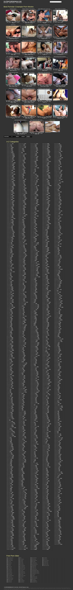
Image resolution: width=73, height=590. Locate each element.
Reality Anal (44, 496)
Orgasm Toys (44, 370)
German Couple (33, 151)
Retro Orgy (44, 536)
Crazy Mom (20, 336)
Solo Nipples (56, 270)
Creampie (26, 22)
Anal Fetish (8, 250)
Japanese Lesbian (33, 388)
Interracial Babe (33, 331)
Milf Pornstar (44, 257)
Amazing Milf (9, 227)
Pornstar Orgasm (45, 425)
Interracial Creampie (34, 335)
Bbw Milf (8, 359)
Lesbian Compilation (34, 470)
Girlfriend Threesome (34, 179)
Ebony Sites (33, 561)
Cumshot (25, 69)
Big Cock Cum (9, 425)
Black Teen (8, 497)
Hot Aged (33, 575)
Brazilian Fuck (21, 156)
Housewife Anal (33, 303)
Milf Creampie (44, 238)
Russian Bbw (56, 143)
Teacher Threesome (57, 341)
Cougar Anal (21, 317)
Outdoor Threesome (45, 385)
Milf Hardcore (44, 250)
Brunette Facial (21, 194)
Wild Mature (56, 510)
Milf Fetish (44, 245)
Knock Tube (21, 564)
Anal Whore (9, 270)
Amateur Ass (9, 148)
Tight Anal (56, 411)
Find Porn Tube (45, 564)
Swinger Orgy (56, 330)
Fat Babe (20, 470)
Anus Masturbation (10, 271)
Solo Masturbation (57, 269)
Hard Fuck (32, 247)
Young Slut (56, 540)
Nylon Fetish (44, 341)
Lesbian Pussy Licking (34, 502)
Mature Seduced (45, 205)
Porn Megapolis (34, 580)
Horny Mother (33, 295)
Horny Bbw (32, 279)
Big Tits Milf (8, 450)
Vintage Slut (56, 468)
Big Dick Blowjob (9, 431)
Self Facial (56, 184)
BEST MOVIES (6, 2)
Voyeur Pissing (56, 474)
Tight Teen (56, 420)
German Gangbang (34, 156)
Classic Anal (21, 283)
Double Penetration (22, 420)
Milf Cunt (43, 240)
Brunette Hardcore (22, 198)
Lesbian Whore (33, 525)
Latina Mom (32, 446)
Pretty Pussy (44, 456)
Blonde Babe (9, 507)
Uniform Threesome (57, 439)
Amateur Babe (9, 151)
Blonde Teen (9, 544)
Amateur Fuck (9, 179)
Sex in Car (56, 190)
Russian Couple (56, 150)
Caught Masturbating (22, 243)
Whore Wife (56, 494)
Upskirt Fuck (56, 441)
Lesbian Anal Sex (33, 463)
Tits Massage (56, 423)
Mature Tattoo (44, 221)
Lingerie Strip (33, 532)
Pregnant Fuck (44, 449)
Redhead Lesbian (45, 510)
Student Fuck (56, 311)
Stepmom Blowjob (57, 295)
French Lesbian (21, 539)
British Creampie (21, 167)
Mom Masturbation (45, 290)
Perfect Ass (44, 399)
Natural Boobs (44, 322)
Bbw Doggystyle (9, 350)
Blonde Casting (9, 513)
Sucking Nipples (57, 322)
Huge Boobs (33, 312)
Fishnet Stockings (21, 521)
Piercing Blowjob (45, 406)
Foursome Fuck (21, 529)
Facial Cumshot (21, 461)
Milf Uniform (44, 275)
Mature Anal (32, 545)
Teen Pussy (56, 387)
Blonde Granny (9, 525)
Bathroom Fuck (9, 342)
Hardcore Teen (33, 259)
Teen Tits (55, 401)
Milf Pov (43, 259)
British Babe (21, 165)
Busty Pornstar (21, 236)
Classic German (21, 285)
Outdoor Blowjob (45, 375)
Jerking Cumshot (33, 406)
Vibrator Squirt (56, 449)
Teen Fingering (56, 366)
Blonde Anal (9, 506)
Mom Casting (44, 280)
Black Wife (8, 503)
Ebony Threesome (22, 451)
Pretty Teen (44, 458)
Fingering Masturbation (22, 506)
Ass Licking (8, 333)
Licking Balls (33, 529)
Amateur (40, 69)
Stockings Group (57, 304)
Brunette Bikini (21, 186)
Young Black (56, 525)
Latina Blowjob (33, 435)
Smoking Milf (56, 260)
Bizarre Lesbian (9, 456)
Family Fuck (21, 464)
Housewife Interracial (34, 307)
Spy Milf (55, 290)
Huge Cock (32, 313)
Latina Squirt (33, 455)
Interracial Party (33, 351)
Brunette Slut (21, 208)
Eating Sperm (21, 423)
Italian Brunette (33, 360)
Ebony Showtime (34, 560)
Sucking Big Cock (57, 314)
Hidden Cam (33, 260)
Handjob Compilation (34, 242)
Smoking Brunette (57, 257)
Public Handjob (44, 465)
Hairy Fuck (32, 228)
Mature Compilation (45, 156)
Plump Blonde (44, 408)
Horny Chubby (33, 284)
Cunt (28, 22)
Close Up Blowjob (21, 295)
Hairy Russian (33, 240)
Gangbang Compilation (22, 548)
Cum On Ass (21, 352)
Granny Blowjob (33, 194)
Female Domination (22, 489)
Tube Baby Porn (22, 571)
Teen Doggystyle (57, 361)
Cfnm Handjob (21, 246)
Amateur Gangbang (10, 180)
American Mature (9, 236)
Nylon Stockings (45, 345)
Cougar (63, 38)
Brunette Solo (21, 209)
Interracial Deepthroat (34, 337)
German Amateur (33, 143)
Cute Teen (20, 374)
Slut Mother (56, 250)
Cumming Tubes (34, 569)
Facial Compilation (22, 460)
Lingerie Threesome (34, 534)
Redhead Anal (44, 501)
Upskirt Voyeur (56, 446)
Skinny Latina (56, 231)
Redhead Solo (44, 517)
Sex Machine (56, 188)
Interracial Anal (33, 330)
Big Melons (8, 439)
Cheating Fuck (21, 252)
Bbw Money (9, 360)
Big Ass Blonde (9, 403)
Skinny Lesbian (56, 232)
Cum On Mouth (21, 355)
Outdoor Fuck (44, 378)
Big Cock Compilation (10, 423)
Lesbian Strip (33, 516)
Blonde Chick (9, 515)
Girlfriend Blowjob (33, 175)
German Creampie (34, 152)
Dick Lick (20, 393)
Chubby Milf (20, 275)
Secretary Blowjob (57, 176)
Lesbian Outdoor (33, 496)
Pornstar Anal (44, 417)
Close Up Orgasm (21, 303)
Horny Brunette (33, 283)
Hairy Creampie (33, 227)
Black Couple (9, 470)
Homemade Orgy (33, 274)
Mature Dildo (44, 160)
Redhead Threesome (45, 520)
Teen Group (56, 374)
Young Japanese (57, 534)
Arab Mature (9, 276)
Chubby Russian (21, 278)
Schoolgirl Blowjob (57, 171)
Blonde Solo (9, 540)
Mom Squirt (44, 297)
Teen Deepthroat (57, 359)
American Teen (9, 241)
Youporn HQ (10, 580)
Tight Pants (56, 417)
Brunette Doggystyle (22, 193)
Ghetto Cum (32, 170)
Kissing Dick (32, 423)
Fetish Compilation (22, 498)
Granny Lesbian (33, 203)
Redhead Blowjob (45, 503)
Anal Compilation (9, 245)
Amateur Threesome (10, 218)
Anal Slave (8, 262)
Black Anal (8, 461)
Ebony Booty (21, 431)
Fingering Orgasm (21, 507)
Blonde (45, 69)
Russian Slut (56, 167)
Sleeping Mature (57, 246)
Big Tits (61, 38)
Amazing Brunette (9, 224)
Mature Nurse (44, 189)
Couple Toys (21, 332)
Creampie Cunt (21, 337)
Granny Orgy (33, 207)
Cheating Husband (22, 256)
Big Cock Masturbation (10, 427)
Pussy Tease (44, 483)
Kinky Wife (32, 422)
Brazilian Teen (21, 161)
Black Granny (9, 474)
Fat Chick (20, 474)
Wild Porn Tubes (10, 578)
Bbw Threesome (9, 375)
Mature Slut (44, 209)
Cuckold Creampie (22, 342)
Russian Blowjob (57, 146)
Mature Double (44, 162)
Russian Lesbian (57, 156)
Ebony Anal (20, 426)
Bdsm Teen (8, 380)
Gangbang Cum (21, 549)
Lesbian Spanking (33, 510)
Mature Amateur (33, 544)
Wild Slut (55, 515)
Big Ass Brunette (9, 404)
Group (34, 117)
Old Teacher (44, 360)
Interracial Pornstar (34, 352)
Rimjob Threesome (45, 546)
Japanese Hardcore (34, 383)
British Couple (21, 166)
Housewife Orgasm (34, 308)
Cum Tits (20, 361)
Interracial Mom (33, 347)
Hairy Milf (32, 237)
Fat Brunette (21, 473)
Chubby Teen (21, 280)
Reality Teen (44, 497)
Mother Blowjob (44, 311)
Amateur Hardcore (10, 184)
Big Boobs (44, 22)
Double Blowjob (21, 417)
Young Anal (56, 520)
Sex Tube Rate (10, 559)
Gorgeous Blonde (33, 188)
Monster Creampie (45, 303)
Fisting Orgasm (21, 522)
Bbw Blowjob (9, 345)
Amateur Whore (9, 221)
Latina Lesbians (33, 442)
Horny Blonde (33, 280)
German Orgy (33, 162)
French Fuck (21, 536)
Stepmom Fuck (56, 297)
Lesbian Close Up (33, 469)
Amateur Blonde (9, 153)
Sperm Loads (56, 285)
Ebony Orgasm (21, 446)
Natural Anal (44, 321)
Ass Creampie (9, 328)
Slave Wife (56, 245)
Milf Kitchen (44, 251)
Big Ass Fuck (9, 408)
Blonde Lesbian (9, 529)
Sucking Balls (56, 313)
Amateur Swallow (9, 213)
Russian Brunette (57, 147)
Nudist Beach (44, 332)
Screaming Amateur (57, 174)
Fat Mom (20, 482)
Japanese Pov (33, 398)
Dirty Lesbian (21, 404)
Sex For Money (56, 186)
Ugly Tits (55, 432)
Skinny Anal (56, 222)
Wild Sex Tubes (10, 579)
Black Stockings (9, 494)
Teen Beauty (56, 347)
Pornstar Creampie (45, 421)
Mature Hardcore (45, 176)
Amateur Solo (9, 207)
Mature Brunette (45, 152)
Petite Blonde (44, 402)
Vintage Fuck (56, 456)
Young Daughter (57, 532)
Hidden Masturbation (34, 261)
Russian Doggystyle (57, 151)
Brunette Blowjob (21, 188)
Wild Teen (55, 516)
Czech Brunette (21, 378)
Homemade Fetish (33, 269)
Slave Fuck (56, 242)
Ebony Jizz (20, 439)
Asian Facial (9, 294)
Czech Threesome (22, 387)
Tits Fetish (56, 422)
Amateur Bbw (9, 152)
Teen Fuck (56, 370)
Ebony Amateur (21, 425)
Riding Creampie (45, 540)
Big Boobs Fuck (9, 418)
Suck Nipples (56, 312)
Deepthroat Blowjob (22, 389)
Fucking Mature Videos (35, 571)
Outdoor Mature (45, 383)
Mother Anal (44, 309)
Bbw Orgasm (9, 361)
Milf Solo (43, 262)
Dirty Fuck (20, 403)
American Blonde (9, 231)
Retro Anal (44, 522)
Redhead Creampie (45, 506)
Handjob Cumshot (33, 243)
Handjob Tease (33, 245)
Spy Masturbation (57, 289)
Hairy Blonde (33, 223)
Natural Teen (44, 327)
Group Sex (32, 217)
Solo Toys (55, 275)
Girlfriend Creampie (34, 176)
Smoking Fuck (56, 259)
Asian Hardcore (9, 302)
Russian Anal (44, 549)
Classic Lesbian (21, 288)
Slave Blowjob (56, 241)
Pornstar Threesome (45, 431)
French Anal (21, 531)
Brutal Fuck (20, 217)
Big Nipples (8, 440)
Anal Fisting (9, 251)
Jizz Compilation (33, 407)
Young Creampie (57, 531)
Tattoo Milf (56, 336)
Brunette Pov (21, 205)
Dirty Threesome (21, 411)
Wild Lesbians (56, 508)
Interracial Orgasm (34, 349)
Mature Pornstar (45, 198)
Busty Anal (20, 219)
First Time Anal (21, 517)
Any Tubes (21, 560)
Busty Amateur (21, 218)
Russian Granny (57, 153)
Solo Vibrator (56, 276)
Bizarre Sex (9, 459)
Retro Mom (44, 534)
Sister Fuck (56, 219)
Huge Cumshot (33, 314)
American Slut (9, 240)
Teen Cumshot (56, 356)
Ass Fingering (9, 330)
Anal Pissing (9, 260)
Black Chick (9, 469)
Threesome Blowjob (57, 406)
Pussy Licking (44, 475)
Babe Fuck (8, 340)
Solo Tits (55, 274)
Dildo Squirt (20, 397)
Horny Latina (33, 290)
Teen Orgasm (56, 380)
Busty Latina (21, 231)
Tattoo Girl (56, 335)
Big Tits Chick (9, 445)
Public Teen (44, 469)
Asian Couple (9, 289)
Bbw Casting (9, 347)
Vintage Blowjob (57, 454)
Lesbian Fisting (33, 479)
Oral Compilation (45, 361)
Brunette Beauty (21, 184)
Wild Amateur (56, 503)
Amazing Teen (9, 228)
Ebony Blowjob (21, 430)
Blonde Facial (9, 520)
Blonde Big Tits (9, 510)
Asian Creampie (9, 290)
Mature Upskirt (44, 227)
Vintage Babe (56, 451)
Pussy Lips (44, 477)
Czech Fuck (20, 379)
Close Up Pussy (21, 304)
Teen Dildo (56, 360)
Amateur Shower (9, 204)
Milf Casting (44, 237)
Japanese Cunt (33, 378)
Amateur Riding (9, 202)
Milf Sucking (44, 269)
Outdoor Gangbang (45, 379)
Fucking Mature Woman (35, 573)
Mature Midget (44, 186)
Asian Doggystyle (9, 293)
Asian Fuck (8, 298)
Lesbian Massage (33, 487)
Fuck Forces (10, 570)
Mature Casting (44, 153)
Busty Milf (20, 233)
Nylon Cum (44, 337)
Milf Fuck (43, 246)
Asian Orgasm (9, 313)
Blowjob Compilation (10, 548)
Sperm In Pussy (56, 283)
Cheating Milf (21, 259)
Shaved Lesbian (57, 203)
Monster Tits (44, 308)
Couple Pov (20, 331)
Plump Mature (44, 412)
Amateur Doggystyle (10, 174)
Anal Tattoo (8, 266)
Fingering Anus (21, 503)
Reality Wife (44, 498)
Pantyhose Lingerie (45, 394)
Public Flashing (44, 464)
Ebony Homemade (22, 437)
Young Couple (56, 530)
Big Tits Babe (9, 444)
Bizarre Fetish (9, 454)
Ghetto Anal (32, 169)
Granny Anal (33, 193)
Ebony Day (21, 579)
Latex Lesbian (33, 431)
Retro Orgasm (44, 535)
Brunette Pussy (21, 207)
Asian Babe (8, 284)
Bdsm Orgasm (9, 379)
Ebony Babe (21, 427)
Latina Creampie (33, 436)
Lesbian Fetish (33, 477)
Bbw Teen (8, 374)
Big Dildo (8, 437)
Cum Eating (20, 347)
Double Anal (21, 416)
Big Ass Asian (9, 401)
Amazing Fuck (9, 226)
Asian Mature (9, 308)
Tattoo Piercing (56, 337)
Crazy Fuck (20, 333)
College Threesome (22, 316)
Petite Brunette (44, 403)
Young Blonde (56, 526)
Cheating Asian (21, 247)
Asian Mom (8, 311)
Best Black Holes (22, 573)
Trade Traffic (16, 587)
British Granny (21, 170)
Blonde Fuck (9, 522)
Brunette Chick (21, 189)
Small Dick (56, 251)
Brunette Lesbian (21, 199)
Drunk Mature (21, 421)
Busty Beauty (21, 223)
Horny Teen (32, 299)
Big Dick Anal (9, 430)
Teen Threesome (57, 399)
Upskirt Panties (56, 442)
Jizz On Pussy (33, 408)
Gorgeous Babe (33, 186)
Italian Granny (33, 361)
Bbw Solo (8, 369)
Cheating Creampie (22, 251)
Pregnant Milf (44, 451)
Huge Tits (32, 323)
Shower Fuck (56, 213)
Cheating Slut (21, 261)
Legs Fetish (32, 459)
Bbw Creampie (9, 349)
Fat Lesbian (20, 478)
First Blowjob (21, 511)
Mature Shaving (45, 207)
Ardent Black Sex (10, 557)
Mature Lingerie (44, 184)
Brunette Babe (21, 181)
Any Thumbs (22, 559)
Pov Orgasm (44, 440)
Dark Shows (22, 576)
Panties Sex (44, 392)
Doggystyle (31, 22)
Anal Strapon (9, 265)
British (66, 69)
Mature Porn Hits (34, 576)
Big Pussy (8, 442)
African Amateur (9, 143)
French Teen (21, 544)
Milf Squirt (44, 265)
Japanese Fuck (33, 380)
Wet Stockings (56, 482)
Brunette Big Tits (21, 185)
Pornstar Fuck (44, 422)
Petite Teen (44, 404)
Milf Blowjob (44, 236)
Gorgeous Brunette (34, 189)
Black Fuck (8, 473)
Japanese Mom (33, 394)
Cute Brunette (21, 370)
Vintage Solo (56, 469)
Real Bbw (44, 484)
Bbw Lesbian (9, 355)
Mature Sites (34, 579)
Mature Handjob (45, 175)
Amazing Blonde (9, 223)
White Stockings (57, 484)
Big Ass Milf (9, 412)
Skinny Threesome (57, 240)
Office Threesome (45, 349)
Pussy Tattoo (44, 482)
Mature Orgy (44, 194)
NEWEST (17, 136)
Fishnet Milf (20, 520)
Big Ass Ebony (9, 407)
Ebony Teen (20, 450)
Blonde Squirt (9, 541)
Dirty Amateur (21, 398)
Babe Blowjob (9, 337)
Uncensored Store (11, 575)
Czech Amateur (21, 375)
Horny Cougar (33, 285)
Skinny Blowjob (56, 227)
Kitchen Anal (33, 425)
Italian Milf (32, 364)
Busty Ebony (21, 228)
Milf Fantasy (44, 243)
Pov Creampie (44, 435)
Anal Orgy (8, 257)
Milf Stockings (44, 266)
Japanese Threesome (34, 403)
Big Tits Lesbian (9, 449)
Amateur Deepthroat (10, 171)
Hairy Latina (32, 232)
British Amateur (21, 162)
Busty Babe (20, 222)
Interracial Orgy (33, 350)
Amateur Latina (9, 186)
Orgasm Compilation (45, 369)
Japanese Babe (33, 370)
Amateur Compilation (10, 162)
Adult (20, 557)
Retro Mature (44, 531)
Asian (29, 85)
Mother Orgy (44, 318)
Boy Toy (20, 152)
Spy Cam (55, 288)
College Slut (21, 313)
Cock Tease (20, 308)
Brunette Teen (21, 213)
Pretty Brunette (44, 454)
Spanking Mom (56, 279)
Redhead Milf (44, 512)
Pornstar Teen (44, 430)
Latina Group (33, 440)
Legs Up (32, 461)
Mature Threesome (45, 223)
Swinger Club (56, 327)
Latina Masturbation (34, 444)
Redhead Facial (45, 507)
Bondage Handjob (21, 146)
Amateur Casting (9, 157)
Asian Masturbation (10, 307)
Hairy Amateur (33, 218)
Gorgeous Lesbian (33, 190)
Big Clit (8, 420)
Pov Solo (43, 442)
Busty (47, 101)
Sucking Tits (56, 323)
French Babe (21, 532)
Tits (45, 38)
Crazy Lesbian (21, 335)
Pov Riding (44, 441)
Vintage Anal (56, 450)
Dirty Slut (20, 408)
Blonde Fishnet (9, 521)
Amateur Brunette (9, 156)
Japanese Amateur (34, 366)
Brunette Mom (21, 202)
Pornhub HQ (10, 569)
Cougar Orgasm (21, 322)
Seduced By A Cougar (57, 181)
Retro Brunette (44, 526)
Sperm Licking (56, 284)
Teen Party (56, 384)
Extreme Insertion (21, 459)
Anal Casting (9, 243)
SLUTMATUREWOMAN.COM (9, 587)
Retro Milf (44, 532)
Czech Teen (20, 385)
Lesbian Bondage (33, 468)
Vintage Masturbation (57, 460)
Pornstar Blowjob (45, 420)
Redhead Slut (44, 516)
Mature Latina (44, 181)
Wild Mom (56, 512)
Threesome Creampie (57, 407)
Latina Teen (32, 456)
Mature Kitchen (44, 180)
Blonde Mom (9, 532)
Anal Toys (8, 269)
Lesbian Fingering (33, 478)
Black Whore (9, 502)
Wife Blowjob (56, 497)
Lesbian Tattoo (33, 517)
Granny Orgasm (33, 205)
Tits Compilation (57, 421)
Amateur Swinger (9, 214)
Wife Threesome (57, 502)
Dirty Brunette (21, 402)
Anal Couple (9, 246)
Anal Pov (8, 261)
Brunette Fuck (21, 195)
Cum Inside (20, 351)
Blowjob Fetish (9, 549)
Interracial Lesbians (34, 345)
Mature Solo (44, 212)
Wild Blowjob (56, 506)
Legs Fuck (32, 460)
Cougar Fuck (21, 321)
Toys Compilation (57, 426)
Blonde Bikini (9, 511)
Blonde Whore (9, 546)
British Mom (20, 175)
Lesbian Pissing (33, 497)
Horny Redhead (33, 298)
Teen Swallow (56, 397)
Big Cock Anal (9, 421)
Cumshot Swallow (21, 364)
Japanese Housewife (34, 384)
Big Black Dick (9, 417)
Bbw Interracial (9, 352)
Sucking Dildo (56, 321)
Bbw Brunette (9, 346)
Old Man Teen (44, 359)
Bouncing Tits (21, 151)
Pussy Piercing (44, 478)
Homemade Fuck (33, 270)
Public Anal (44, 459)
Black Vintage (9, 501)
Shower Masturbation (57, 214)
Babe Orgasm (9, 341)
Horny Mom (32, 294)
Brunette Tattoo (21, 212)
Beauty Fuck (9, 387)
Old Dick (43, 351)
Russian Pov (56, 165)
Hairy (57, 85)
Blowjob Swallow (21, 143)
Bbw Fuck (8, 351)
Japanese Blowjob (33, 373)
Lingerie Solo (33, 531)
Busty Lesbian (21, 232)
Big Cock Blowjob (9, 422)
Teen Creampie (56, 355)
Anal (27, 85)
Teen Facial (56, 364)
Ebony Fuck (20, 435)
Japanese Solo (33, 401)
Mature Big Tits (44, 147)
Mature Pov (44, 199)
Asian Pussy (9, 318)
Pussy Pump (44, 479)
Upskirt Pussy (56, 444)
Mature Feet (44, 165)
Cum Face (20, 349)
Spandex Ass (56, 278)
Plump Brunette (44, 411)
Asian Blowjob (9, 288)
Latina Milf (32, 445)
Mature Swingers (45, 219)
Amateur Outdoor (9, 198)
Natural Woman (44, 330)
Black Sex (8, 488)
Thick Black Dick (57, 403)
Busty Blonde (21, 224)
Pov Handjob (44, 436)
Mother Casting (44, 312)
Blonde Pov (8, 536)
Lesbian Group (33, 482)
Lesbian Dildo (33, 473)
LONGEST (23, 136)
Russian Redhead (57, 166)
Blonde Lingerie (9, 530)
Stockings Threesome (57, 307)
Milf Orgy (43, 255)
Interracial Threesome (34, 355)
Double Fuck (21, 418)
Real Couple (44, 492)
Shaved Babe (56, 194)
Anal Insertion (9, 255)
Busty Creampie (21, 227)
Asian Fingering (9, 295)
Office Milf (44, 347)
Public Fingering (45, 463)
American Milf (9, 237)
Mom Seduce (44, 293)
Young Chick (56, 529)
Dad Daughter (21, 388)
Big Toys (8, 451)
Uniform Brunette (57, 435)
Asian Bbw (8, 285)
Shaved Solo (56, 208)
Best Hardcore (9, 397)
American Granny (9, 233)
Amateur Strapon (9, 209)
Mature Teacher (44, 222)
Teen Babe (56, 346)
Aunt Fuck (8, 335)
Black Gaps (21, 574)
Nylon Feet (44, 340)
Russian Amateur (45, 548)
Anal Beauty (9, 242)
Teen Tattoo (56, 398)
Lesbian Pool (33, 498)
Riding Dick (44, 541)
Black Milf (8, 478)
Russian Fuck (56, 152)
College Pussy (21, 312)
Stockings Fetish (57, 302)
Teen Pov (55, 385)
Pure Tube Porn (22, 566)
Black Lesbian (9, 475)
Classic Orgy (21, 290)
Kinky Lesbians (33, 417)
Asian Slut (8, 321)
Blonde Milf (8, 531)
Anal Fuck (8, 252)
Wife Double (56, 498)
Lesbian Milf (32, 489)
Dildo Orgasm (21, 394)
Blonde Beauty (9, 508)
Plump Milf (44, 413)
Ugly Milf (55, 431)
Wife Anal (55, 496)
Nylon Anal (44, 336)
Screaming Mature (57, 175)
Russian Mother (56, 162)
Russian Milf (56, 160)
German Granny (33, 157)
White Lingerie (56, 483)
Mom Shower (44, 294)
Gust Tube (21, 561)
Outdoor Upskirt (45, 387)
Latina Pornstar (33, 450)
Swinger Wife (56, 332)
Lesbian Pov (33, 501)
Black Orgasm (9, 482)
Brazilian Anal (21, 155)
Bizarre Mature (9, 458)
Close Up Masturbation (22, 302)
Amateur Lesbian (9, 188)
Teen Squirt (56, 392)
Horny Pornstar (33, 297)
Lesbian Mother (33, 492)
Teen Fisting (56, 369)
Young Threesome (57, 544)
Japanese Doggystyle (34, 379)
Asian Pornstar (9, 316)
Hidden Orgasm (33, 262)
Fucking (12, 54)
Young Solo (56, 541)
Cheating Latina (21, 257)
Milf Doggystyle (44, 241)
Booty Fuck (20, 150)
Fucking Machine (21, 546)
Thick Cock (56, 404)
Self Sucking (56, 185)
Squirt (64, 69)
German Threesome (34, 167)
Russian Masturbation (57, 157)
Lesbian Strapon (33, 515)
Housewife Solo (33, 309)
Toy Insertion (56, 425)
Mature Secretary (45, 204)
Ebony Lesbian (21, 440)
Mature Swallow (45, 218)
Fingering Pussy (21, 508)
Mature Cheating (45, 155)
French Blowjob (21, 534)
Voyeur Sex (56, 475)
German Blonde (33, 147)
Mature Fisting (44, 169)
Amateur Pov (9, 199)
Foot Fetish (20, 525)
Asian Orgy (8, 314)
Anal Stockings (9, 264)
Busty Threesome (21, 240)
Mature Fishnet (44, 167)
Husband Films (33, 326)
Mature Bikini (44, 148)
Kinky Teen (32, 420)
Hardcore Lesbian (33, 252)
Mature (13, 38)
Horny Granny (33, 289)
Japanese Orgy (33, 397)
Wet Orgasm (56, 479)
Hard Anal (32, 246)
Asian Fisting (9, 297)
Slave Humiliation (57, 243)
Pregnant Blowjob (45, 446)
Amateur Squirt (9, 208)
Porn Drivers (10, 571)
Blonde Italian (9, 527)
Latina (66, 117)
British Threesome (22, 179)
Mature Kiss (44, 179)
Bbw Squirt (8, 370)
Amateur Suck (9, 212)
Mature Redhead (45, 200)
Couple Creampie (21, 326)
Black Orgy (8, 483)
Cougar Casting (21, 318)
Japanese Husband (34, 385)
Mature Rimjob (44, 203)
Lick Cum (32, 527)
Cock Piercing (21, 307)
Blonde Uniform (9, 545)
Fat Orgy (20, 483)
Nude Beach (44, 331)
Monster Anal (44, 299)
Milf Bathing (44, 232)
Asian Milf (8, 309)
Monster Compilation (45, 302)
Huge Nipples (33, 321)
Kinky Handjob (33, 416)
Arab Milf (8, 278)
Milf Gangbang (44, 247)
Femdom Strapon (21, 497)
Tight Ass (55, 413)
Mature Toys (44, 224)
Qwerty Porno (10, 573)
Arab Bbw (8, 274)
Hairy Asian (32, 221)
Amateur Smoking (9, 205)
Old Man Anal (44, 352)
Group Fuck (32, 214)
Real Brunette (44, 487)
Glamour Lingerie (33, 180)
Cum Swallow (21, 360)
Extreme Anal (21, 455)
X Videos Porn (45, 561)
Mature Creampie (45, 157)
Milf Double (44, 242)
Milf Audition (44, 231)
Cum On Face (21, 354)
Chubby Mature (21, 274)
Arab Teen (8, 279)
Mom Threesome (45, 298)
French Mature (21, 540)
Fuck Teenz (33, 574)
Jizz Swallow (33, 411)
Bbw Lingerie (9, 356)
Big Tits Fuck (9, 446)
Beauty (32, 54)
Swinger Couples (57, 328)
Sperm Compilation (57, 280)
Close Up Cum (21, 298)
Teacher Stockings (57, 340)
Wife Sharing (56, 501)
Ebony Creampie (21, 432)
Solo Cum (56, 264)
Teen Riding (56, 388)
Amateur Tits (9, 219)
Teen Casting (56, 351)
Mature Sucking (44, 217)
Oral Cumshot (44, 365)
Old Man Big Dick (45, 355)
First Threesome (21, 516)
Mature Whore (44, 228)
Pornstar (16, 38)
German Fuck (33, 155)
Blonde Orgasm (9, 534)
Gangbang (29, 54)
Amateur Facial (9, 176)
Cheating (57, 86)
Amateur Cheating (10, 160)
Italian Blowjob (33, 359)
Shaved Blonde (56, 199)
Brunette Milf (21, 200)
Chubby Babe (21, 266)
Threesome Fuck (57, 408)
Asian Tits (8, 326)
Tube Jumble (10, 574)
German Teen (33, 166)
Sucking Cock (56, 318)
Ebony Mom (21, 445)
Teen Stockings (56, 393)
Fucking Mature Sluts (35, 570)
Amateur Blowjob (9, 155)
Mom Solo (44, 295)
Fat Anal (20, 468)
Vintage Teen (56, 470)
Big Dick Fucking (9, 435)
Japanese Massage (34, 389)
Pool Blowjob (44, 416)
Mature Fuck (44, 171)
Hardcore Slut (33, 257)
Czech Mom (21, 384)
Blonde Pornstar (9, 535)
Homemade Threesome (34, 276)
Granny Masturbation (34, 204)
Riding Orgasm (44, 545)
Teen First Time (56, 368)
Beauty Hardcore (9, 388)
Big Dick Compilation (10, 432)
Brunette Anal (21, 180)
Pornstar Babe (44, 418)
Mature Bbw (32, 549)
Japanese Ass (33, 369)
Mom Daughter (44, 285)
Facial (13, 117)
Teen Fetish (56, 365)
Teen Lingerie (56, 378)
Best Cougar (9, 394)
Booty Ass (20, 148)
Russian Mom (56, 161)
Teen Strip (56, 394)
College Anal (21, 309)
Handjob (27, 86)
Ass (46, 38)
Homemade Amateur (34, 264)
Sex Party (55, 189)
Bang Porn (9, 564)
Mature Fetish (44, 166)
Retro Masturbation (45, 530)
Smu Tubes (21, 570)
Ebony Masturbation (22, 441)
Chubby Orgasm (21, 276)
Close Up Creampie (22, 297)
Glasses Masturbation (34, 185)
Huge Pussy (32, 322)
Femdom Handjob (21, 492)
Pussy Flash (44, 473)
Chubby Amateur (21, 264)
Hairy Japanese (33, 231)
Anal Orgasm (9, 256)
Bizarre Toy (8, 460)
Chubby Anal (21, 265)
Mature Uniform (44, 226)
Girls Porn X (45, 559)
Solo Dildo (56, 265)
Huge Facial (32, 318)
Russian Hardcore (57, 155)
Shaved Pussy (56, 207)
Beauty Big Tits (9, 385)
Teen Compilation (57, 354)
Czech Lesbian (21, 380)
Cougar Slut (20, 323)
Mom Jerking (44, 289)
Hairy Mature (33, 236)
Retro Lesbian (44, 529)
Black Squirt (9, 493)
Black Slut (8, 489)
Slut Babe (55, 247)
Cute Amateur (21, 366)
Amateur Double (9, 175)
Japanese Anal (33, 368)
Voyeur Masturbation (57, 473)
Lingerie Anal (33, 530)
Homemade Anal (33, 265)
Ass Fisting (8, 331)
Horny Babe (32, 278)
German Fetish (33, 153)
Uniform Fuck (56, 436)
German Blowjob (33, 148)
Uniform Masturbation (57, 437)
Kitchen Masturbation (34, 426)
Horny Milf (32, 293)
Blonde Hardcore (9, 526)
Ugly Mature (56, 430)
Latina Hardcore (33, 441)
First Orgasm (21, 515)
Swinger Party (56, 331)
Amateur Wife (9, 222)
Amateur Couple (9, 165)
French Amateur (21, 530)
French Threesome (22, 545)
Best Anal (8, 389)
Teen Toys (56, 402)
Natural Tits (44, 328)
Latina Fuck (32, 439)
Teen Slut (55, 389)
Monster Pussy (44, 307)
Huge (62, 70)
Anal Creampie (9, 247)
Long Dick (32, 535)
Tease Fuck (56, 342)
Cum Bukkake (21, 345)
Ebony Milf (20, 444)
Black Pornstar (9, 484)
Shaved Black (56, 198)
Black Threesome (9, 498)
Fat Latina (20, 477)
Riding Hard (44, 544)
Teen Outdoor (56, 383)
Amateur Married (9, 189)
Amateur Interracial (10, 185)
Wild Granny (56, 507)
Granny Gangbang (34, 199)
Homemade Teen (33, 275)
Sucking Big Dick (57, 316)
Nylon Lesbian (44, 342)
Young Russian (56, 539)
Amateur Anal (9, 147)
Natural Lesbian (45, 323)
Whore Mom (56, 489)
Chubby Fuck (21, 270)
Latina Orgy (32, 449)
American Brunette (10, 232)
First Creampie (21, 512)
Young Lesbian (56, 536)
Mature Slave (44, 208)
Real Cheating (44, 489)
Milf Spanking (44, 264)
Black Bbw (8, 465)
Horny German (33, 288)
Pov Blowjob (44, 432)
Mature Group (44, 174)
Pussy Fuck (44, 474)
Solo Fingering (56, 266)
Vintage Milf (56, 463)
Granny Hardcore (33, 200)
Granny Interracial (33, 202)
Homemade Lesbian (34, 271)
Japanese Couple (33, 375)
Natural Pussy (44, 326)
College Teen (21, 314)
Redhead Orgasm (45, 513)
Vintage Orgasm (57, 465)
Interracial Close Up (34, 333)
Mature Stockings (45, 214)
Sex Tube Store (22, 569)
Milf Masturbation (45, 252)
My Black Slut (34, 566)
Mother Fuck (44, 314)
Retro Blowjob (44, 525)
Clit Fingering (21, 293)
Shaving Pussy (56, 212)
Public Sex (44, 468)
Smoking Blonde (57, 255)
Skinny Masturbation (57, 233)
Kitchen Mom (33, 427)
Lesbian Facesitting (34, 474)
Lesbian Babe (33, 465)
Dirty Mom (20, 407)
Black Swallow (9, 496)
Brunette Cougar (21, 190)
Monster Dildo (44, 304)
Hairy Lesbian (33, 233)
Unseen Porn (10, 576)
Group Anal (32, 212)
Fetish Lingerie (21, 502)
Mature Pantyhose (45, 195)
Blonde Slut (8, 539)
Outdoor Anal (44, 374)
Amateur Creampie (10, 166)
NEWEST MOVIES (12, 2)
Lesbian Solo (33, 508)
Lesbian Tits (32, 521)
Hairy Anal (32, 219)
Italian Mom (32, 365)
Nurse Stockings (45, 335)
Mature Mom (44, 188)
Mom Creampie (44, 283)
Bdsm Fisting (9, 378)
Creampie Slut (21, 341)
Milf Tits (43, 274)
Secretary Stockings (57, 179)
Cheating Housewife (22, 255)
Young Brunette (56, 527)
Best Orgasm (9, 398)
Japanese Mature (33, 392)
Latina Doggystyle (33, 437)
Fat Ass (20, 469)
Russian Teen (56, 169)
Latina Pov (32, 451)
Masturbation (47, 85)
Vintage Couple (56, 455)
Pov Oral (43, 439)
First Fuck (20, 513)
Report (7, 51)
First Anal (20, 510)
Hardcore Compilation (34, 251)
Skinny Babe (56, 224)
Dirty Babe (20, 399)
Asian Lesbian (9, 304)
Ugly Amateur (56, 427)
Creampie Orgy (21, 340)
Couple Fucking (21, 327)
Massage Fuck (33, 539)
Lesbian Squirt (33, 511)
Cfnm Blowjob (21, 245)
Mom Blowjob (44, 279)
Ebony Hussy (34, 559)
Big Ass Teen (9, 416)
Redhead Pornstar (45, 515)
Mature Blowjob (44, 151)
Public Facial (44, 461)
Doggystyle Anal (21, 412)
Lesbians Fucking (33, 526)
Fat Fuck (20, 475)
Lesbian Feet (33, 475)
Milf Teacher (44, 271)
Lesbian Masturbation (34, 488)
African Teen (9, 146)
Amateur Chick (9, 161)
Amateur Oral (9, 194)
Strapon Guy (56, 308)
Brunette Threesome (22, 214)
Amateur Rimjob (9, 203)
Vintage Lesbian (57, 459)
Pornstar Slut (44, 427)
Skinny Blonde (56, 226)
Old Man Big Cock (45, 354)
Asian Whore (9, 327)
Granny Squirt (33, 209)
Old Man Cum (44, 356)
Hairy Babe (32, 222)
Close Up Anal (21, 294)
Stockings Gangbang (57, 303)
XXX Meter (45, 557)
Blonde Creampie (9, 517)
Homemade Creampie (34, 266)
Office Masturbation (45, 346)
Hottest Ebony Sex (34, 564)
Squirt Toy (56, 293)
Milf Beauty (44, 233)
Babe (43, 69)
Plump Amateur (44, 407)
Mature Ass (32, 546)
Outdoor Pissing (45, 384)
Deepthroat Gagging (22, 392)
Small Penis (56, 252)
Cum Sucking (21, 359)
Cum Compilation (21, 346)
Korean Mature (33, 430)
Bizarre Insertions (9, 455)
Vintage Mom (56, 464)
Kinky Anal (32, 413)
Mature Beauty (44, 143)
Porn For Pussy (45, 560)
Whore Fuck (56, 487)
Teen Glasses (56, 373)
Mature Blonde (44, 150)
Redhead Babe (44, 502)
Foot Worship (21, 526)
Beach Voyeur (9, 383)
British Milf (20, 174)
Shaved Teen (56, 209)
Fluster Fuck (10, 566)
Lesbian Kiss (33, 484)
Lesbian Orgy (33, 494)
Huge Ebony (33, 317)
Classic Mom (21, 289)
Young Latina (56, 535)
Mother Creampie (45, 313)
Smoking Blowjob (57, 256)
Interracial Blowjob (33, 332)
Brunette (12, 69)
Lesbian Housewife (34, 483)
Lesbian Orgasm (33, 493)
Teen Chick (56, 352)
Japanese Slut (33, 399)
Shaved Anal (56, 193)
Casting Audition (21, 241)
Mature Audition (33, 548)
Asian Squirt (9, 323)
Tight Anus (56, 412)
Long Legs (32, 536)
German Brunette (33, 150)
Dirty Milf (20, 406)
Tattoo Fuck (56, 333)
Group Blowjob (33, 213)
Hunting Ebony (34, 565)
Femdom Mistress (21, 494)
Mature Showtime (34, 578)
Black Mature (9, 477)
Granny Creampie (33, 195)
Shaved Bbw (56, 195)
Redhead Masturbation (46, 511)
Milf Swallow (44, 270)
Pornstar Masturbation (46, 423)
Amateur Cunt (9, 170)
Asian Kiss (8, 303)
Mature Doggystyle (45, 161)
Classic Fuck (21, 284)
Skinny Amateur (56, 221)
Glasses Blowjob (33, 181)
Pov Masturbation (45, 437)
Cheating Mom (21, 260)
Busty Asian (20, 221)
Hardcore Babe (33, 250)
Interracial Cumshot (34, 336)
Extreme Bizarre (21, 456)
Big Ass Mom (9, 413)
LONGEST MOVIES (19, 2)
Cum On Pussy (21, 356)
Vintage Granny (56, 458)
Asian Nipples (9, 312)
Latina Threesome (33, 458)
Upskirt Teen (56, 445)
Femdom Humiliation (22, 493)
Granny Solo (33, 208)
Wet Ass (55, 477)
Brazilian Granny (21, 157)
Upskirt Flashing (57, 440)
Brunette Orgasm (21, 203)
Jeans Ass (32, 404)
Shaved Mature (56, 204)
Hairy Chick (32, 226)
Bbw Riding (8, 368)
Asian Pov (8, 317)
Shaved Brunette (57, 200)
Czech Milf (20, 383)
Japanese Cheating (34, 374)
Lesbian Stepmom (33, 512)
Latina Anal (32, 432)
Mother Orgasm (44, 317)
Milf (62, 54)
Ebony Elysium (22, 580)
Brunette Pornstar (21, 204)
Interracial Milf (33, 346)
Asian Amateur (9, 280)
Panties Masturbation (45, 389)
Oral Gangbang (44, 366)
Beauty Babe (9, 384)
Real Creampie (44, 493)
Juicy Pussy (32, 412)
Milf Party (43, 256)
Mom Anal (44, 278)
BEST (12, 136)
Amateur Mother (9, 193)
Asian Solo (8, 322)
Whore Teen (56, 492)
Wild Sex (55, 513)
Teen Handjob (56, 375)
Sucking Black (56, 317)
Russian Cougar (57, 148)
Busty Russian (21, 237)
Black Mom (8, 479)
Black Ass (8, 463)
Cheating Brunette (22, 250)
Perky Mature (44, 401)
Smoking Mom (56, 261)
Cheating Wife (21, 262)
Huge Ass (32, 311)
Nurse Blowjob (44, 333)
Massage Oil (33, 540)
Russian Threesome (57, 170)
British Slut (20, 176)
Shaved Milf (56, 205)
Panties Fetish (44, 388)
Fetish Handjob (21, 501)
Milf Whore (44, 276)
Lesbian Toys (33, 522)
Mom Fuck (44, 288)
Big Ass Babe (9, 402)
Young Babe (56, 522)
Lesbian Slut (33, 507)
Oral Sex (43, 368)
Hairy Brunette (33, 224)
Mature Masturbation (45, 185)
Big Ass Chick (9, 406)
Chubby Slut (21, 279)
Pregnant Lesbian (45, 450)
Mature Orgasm (44, 193)
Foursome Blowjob (22, 527)
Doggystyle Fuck (21, 413)
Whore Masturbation (57, 488)
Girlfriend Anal (33, 174)
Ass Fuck (8, 332)
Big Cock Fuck (9, 426)
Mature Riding (44, 202)
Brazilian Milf (21, 160)
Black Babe (8, 464)
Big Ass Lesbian (9, 411)
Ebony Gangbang (21, 436)
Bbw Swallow (9, 373)
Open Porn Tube (46, 565)
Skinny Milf (56, 236)
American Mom (9, 238)
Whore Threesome (57, 493)
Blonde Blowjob (9, 512)
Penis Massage (44, 398)
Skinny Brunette (56, 228)
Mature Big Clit (44, 146)
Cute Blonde (21, 369)
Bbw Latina (8, 354)
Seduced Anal (56, 180)
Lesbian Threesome (34, 520)
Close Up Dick (21, 299)
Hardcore (10, 38)
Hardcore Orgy (33, 256)
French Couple (21, 535)
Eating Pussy (21, 422)
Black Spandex (9, 492)
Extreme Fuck (21, 458)
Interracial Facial (33, 340)
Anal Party (8, 259)
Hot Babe (32, 302)
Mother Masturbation (45, 316)
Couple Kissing (21, 328)
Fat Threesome (21, 487)
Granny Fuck (33, 198)
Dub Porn (9, 565)
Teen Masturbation (57, 379)
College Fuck (21, 311)
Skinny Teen (56, 238)
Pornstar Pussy (44, 426)
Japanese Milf (33, 393)
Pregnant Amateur (45, 445)
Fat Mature (20, 479)
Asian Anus (8, 283)
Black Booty (9, 468)
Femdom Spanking (22, 496)
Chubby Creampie (22, 269)
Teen (16, 70)
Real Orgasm (44, 494)
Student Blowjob (57, 309)
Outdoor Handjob (45, 380)
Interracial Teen (33, 354)
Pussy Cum (44, 470)
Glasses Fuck (33, 184)
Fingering (15, 69)
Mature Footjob (44, 170)
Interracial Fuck (33, 341)
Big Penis (8, 441)
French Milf (20, 541)
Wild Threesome (57, 517)
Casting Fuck (21, 242)
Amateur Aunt (9, 150)
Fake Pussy (20, 463)
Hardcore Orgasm (33, 255)
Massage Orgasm (33, 541)
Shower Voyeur (56, 217)
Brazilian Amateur (21, 153)
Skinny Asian (56, 223)
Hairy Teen (32, 241)
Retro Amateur (44, 521)
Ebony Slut (20, 449)
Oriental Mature (44, 373)
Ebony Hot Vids (34, 557)
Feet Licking (21, 488)
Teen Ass (55, 345)
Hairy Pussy (32, 238)
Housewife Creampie (34, 304)
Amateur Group (9, 181)
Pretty (14, 54)
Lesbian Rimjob (33, 503)
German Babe (33, 146)
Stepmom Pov (56, 299)
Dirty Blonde (21, 401)
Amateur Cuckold (9, 167)
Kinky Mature (33, 418)
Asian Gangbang (9, 299)
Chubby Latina (21, 271)
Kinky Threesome (33, 421)
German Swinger (33, 165)
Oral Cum (44, 364)
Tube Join (9, 561)
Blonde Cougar (9, 516)
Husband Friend (33, 327)
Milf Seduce (44, 261)
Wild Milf (55, 511)
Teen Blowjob (56, 350)
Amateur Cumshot (10, 169)
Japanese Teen (33, 402)
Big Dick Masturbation (10, 436)
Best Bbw (8, 392)
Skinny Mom (56, 237)
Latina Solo (32, 454)
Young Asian (56, 521)
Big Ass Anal (9, 399)
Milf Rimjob (44, 260)
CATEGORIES (6, 136)
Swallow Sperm (56, 326)
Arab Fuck (8, 275)
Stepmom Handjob (57, 298)
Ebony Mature (21, 442)
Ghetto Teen (32, 171)
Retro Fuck (44, 527)
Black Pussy (9, 487)
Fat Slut (20, 484)
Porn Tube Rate (22, 565)
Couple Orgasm (21, 330)
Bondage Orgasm (21, 147)
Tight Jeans (56, 416)
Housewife (63, 86)
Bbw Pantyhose (9, 364)
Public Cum (44, 460)
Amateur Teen (9, 217)
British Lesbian (21, 171)
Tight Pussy (56, 418)
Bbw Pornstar (9, 365)
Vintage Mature (56, 461)
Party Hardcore (44, 397)
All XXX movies (10, 560)
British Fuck (20, 169)
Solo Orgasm (56, 271)
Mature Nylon (44, 190)
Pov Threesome (45, 444)
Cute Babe (20, 368)
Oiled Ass (44, 350)
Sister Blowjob (56, 218)
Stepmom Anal (56, 294)
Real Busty (44, 488)
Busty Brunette (21, 226)
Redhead (65, 85)
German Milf (32, 161)
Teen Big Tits (56, 349)
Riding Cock (44, 539)
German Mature (33, 160)
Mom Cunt (44, 284)
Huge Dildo (32, 316)
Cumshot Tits (21, 365)
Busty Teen (20, 238)
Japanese (13, 22)
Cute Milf (20, 373)
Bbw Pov (8, 366)
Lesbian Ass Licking (34, 464)
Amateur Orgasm (9, 195)
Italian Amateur (33, 356)
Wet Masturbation (57, 478)
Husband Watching (34, 328)
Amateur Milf (9, 190)
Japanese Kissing (33, 387)
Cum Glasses (21, 350)
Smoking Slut (56, 262)
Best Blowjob (9, 393)
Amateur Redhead (10, 200)
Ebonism (21, 578)
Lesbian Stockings (33, 513)
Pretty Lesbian (44, 455)
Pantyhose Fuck (45, 393)
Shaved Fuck (56, 202)
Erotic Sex (20, 454)
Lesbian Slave (33, 506)
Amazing (44, 86)
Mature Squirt (44, 213)
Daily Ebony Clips (22, 575)
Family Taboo (21, 465)
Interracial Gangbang (34, 342)
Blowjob (9, 69)
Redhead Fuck (44, 508)
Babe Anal (8, 336)
